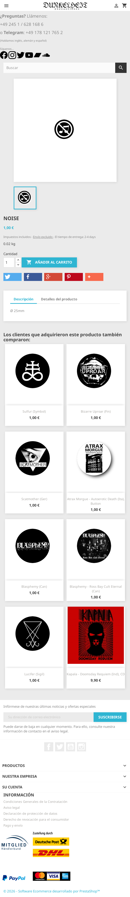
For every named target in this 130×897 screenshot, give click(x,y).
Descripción (23, 299)
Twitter (59, 746)
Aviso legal (11, 807)
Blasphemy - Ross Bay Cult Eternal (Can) (96, 588)
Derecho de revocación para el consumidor (36, 819)
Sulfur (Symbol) (34, 411)
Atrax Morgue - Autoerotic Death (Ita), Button (96, 501)
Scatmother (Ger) (34, 499)
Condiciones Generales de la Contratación (35, 801)
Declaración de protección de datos (30, 813)
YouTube (70, 746)
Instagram (81, 746)
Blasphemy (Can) (34, 586)
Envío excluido (43, 237)
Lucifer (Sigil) (34, 674)
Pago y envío (13, 825)
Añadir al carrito (49, 262)
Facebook (48, 746)
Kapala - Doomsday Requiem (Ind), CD (96, 674)
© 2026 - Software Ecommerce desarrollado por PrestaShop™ (51, 891)
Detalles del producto (59, 299)
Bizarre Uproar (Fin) (96, 411)
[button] (12, 277)
